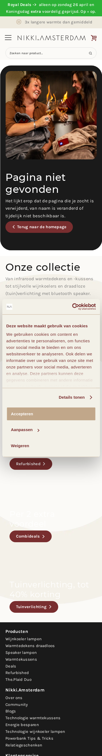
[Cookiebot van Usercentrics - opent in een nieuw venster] (73, 306)
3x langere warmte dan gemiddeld (58, 22)
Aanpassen (25, 429)
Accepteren (22, 413)
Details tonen (72, 397)
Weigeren (20, 445)
